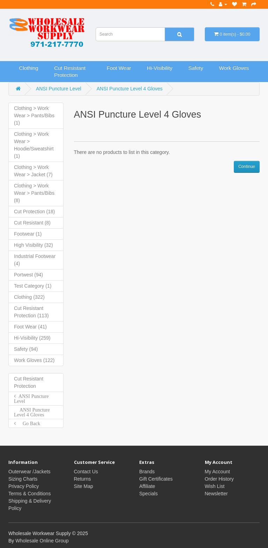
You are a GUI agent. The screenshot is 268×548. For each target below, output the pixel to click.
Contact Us (86, 471)
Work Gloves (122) (34, 360)
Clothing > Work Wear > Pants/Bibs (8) (34, 193)
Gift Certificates (156, 479)
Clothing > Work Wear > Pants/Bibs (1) (34, 115)
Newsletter (216, 493)
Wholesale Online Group (42, 540)
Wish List (215, 486)
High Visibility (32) (33, 245)
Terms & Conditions (29, 493)
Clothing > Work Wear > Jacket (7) (33, 170)
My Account (217, 471)
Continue (246, 166)
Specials (148, 493)
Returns (82, 479)
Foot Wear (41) (30, 326)
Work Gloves (234, 68)
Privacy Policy (23, 486)
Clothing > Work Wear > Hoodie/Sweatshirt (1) (34, 145)
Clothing (28, 68)
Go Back (28, 423)
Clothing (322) (29, 297)
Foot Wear (119, 68)
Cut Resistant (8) (32, 222)
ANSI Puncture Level (58, 88)
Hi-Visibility (159, 68)
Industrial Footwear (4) (34, 259)
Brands (147, 471)
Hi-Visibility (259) (32, 338)
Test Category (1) (32, 286)
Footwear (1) (28, 234)
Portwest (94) (28, 274)
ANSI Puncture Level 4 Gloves (130, 88)
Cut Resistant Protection (69, 71)
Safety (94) (26, 349)
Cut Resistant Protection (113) (31, 311)
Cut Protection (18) (34, 211)
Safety (195, 68)
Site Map (83, 486)
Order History (219, 479)
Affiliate (147, 486)
